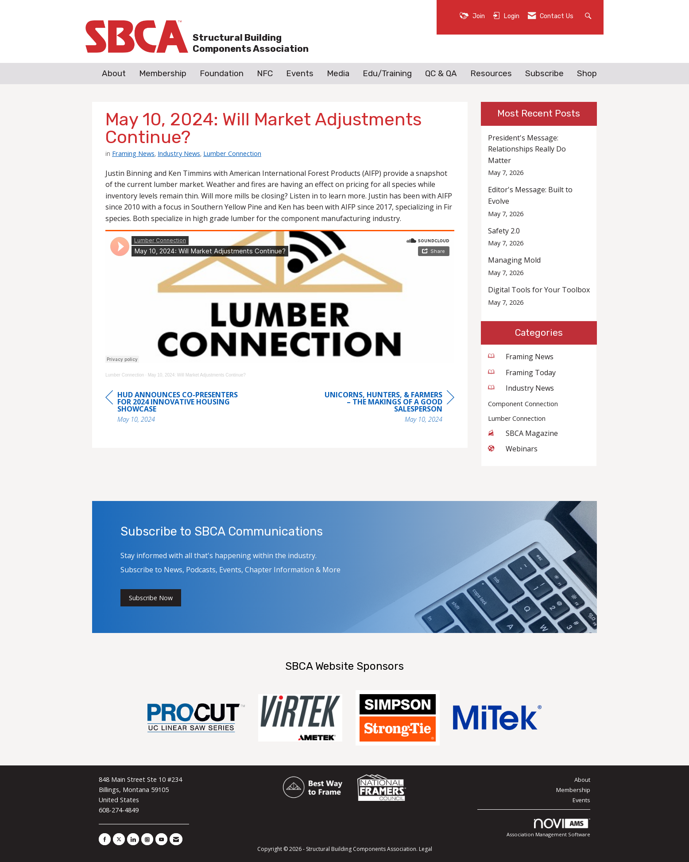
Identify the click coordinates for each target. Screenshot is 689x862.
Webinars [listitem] (513, 449)
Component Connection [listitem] (523, 404)
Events (300, 73)
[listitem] (539, 155)
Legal (425, 849)
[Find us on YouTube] (161, 839)
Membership (162, 73)
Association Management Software (548, 828)
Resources (491, 73)
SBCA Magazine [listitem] (523, 433)
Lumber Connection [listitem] (517, 418)
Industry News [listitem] (521, 388)
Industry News (179, 153)
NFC (265, 73)
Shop (587, 73)
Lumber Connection (232, 153)
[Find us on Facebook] (105, 839)
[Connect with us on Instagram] (147, 839)
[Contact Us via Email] (176, 839)
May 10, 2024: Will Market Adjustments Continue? (197, 375)
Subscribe (544, 73)
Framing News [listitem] (521, 356)
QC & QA (441, 73)
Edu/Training (387, 73)
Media (338, 73)
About (114, 73)
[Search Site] (589, 15)
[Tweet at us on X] (119, 839)
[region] (387, 408)
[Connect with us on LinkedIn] (133, 839)
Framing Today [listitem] (522, 372)
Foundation (222, 73)
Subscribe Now (151, 598)
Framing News (133, 153)
